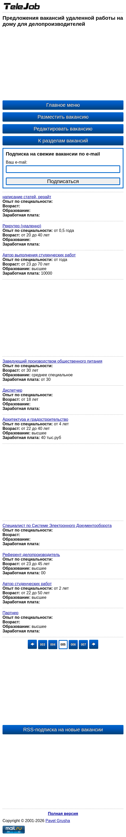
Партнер (10, 613)
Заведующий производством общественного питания (52, 361)
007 (83, 644)
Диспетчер (12, 390)
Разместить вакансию (62, 117)
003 (42, 644)
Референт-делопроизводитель (31, 555)
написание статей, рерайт (27, 197)
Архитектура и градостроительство (35, 419)
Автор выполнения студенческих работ (39, 255)
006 (73, 644)
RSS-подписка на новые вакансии (63, 729)
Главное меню (63, 105)
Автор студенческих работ (27, 584)
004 (52, 644)
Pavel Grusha (57, 821)
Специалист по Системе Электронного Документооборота (57, 525)
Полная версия (63, 813)
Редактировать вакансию (63, 128)
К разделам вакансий (63, 140)
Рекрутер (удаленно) (22, 226)
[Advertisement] (63, 65)
